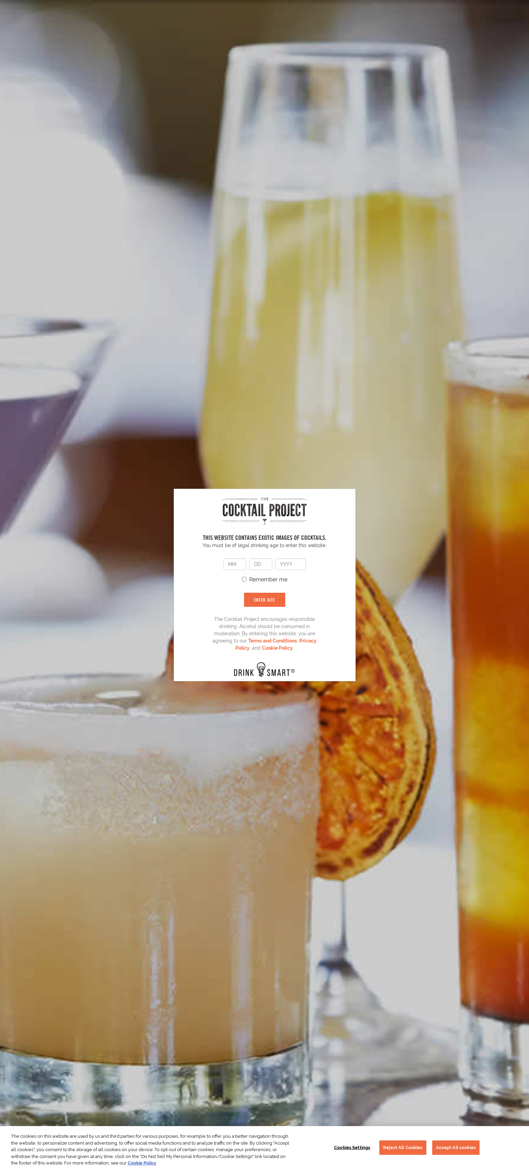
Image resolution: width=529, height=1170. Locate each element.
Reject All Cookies (402, 1147)
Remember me (268, 579)
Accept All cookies (456, 1147)
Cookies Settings (352, 1147)
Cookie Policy (277, 648)
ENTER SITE (264, 600)
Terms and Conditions (272, 641)
